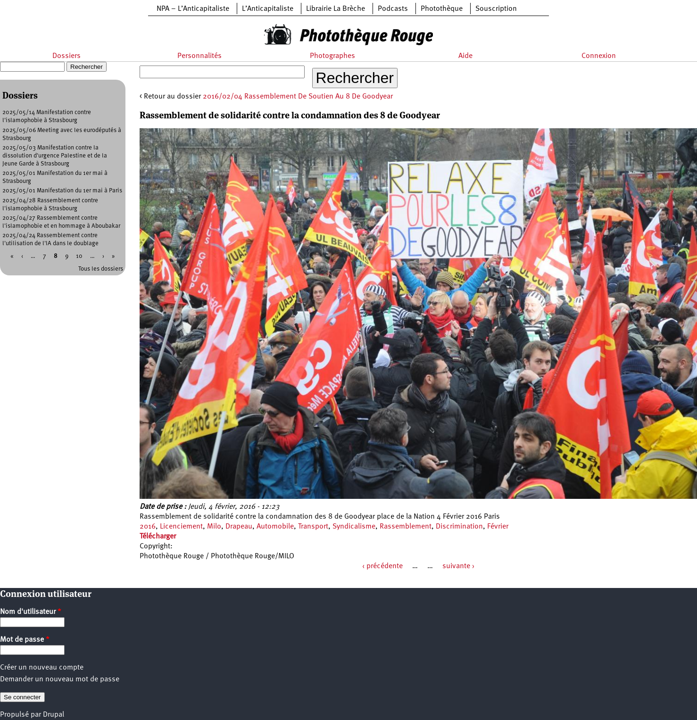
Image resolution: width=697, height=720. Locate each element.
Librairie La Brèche (335, 9)
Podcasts (393, 9)
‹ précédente (382, 566)
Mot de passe (25, 640)
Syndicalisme (353, 526)
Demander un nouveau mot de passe (59, 679)
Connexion (598, 56)
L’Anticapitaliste (267, 9)
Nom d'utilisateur (30, 612)
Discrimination (459, 526)
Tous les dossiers (100, 269)
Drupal (53, 715)
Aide (465, 56)
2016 (148, 526)
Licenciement (181, 526)
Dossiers (66, 56)
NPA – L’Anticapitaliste (193, 9)
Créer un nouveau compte (41, 667)
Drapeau (238, 526)
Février (497, 526)
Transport (313, 526)
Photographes (332, 56)
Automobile (275, 526)
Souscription (496, 9)
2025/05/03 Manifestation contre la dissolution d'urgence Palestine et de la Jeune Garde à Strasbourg (54, 156)
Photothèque (442, 9)
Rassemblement (405, 526)
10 (79, 256)
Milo (214, 526)
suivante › (458, 566)
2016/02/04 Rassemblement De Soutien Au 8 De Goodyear (298, 96)
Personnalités (199, 56)
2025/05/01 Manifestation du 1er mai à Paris (62, 191)
